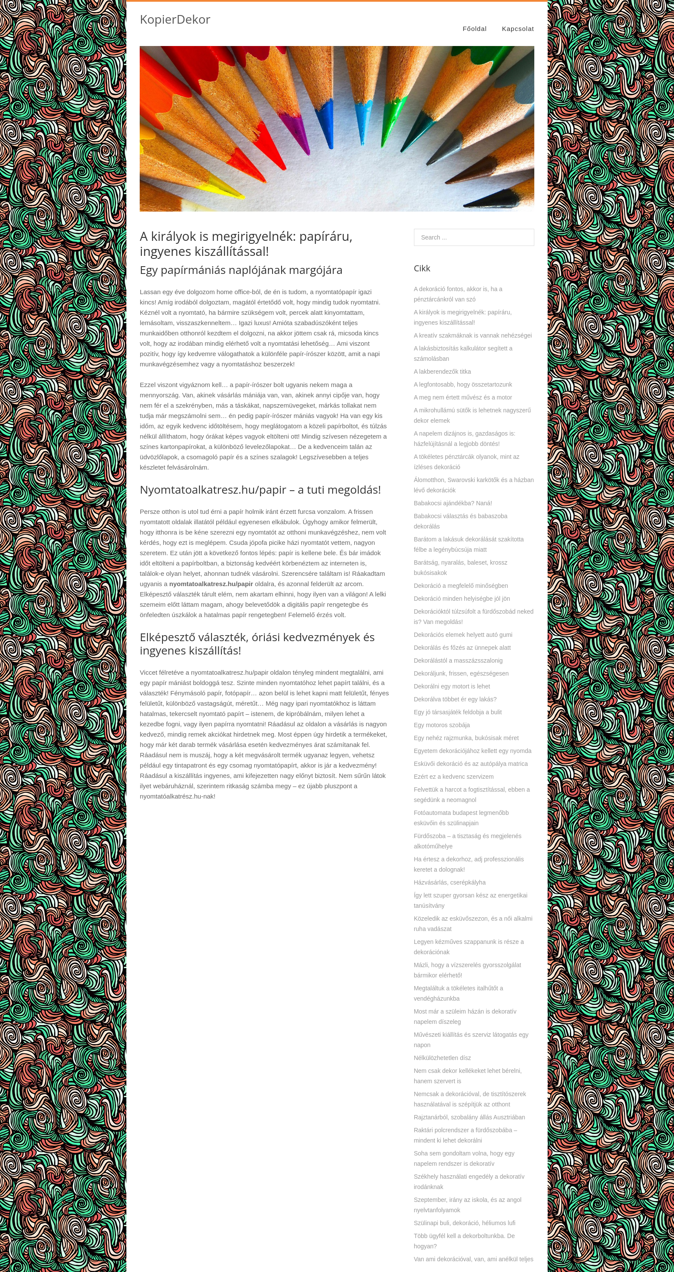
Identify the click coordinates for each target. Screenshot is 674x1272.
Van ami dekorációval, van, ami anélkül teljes (473, 1249)
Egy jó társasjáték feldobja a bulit (458, 702)
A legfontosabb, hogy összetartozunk (463, 375)
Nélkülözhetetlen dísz (442, 1048)
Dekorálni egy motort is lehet (452, 676)
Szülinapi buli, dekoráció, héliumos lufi (465, 1213)
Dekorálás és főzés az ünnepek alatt (462, 638)
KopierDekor (175, 19)
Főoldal (475, 18)
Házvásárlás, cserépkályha (450, 873)
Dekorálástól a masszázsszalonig (458, 651)
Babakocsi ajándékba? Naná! (453, 493)
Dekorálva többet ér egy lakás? (455, 689)
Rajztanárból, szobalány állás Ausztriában (469, 1107)
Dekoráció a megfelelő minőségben (461, 576)
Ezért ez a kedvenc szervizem (454, 767)
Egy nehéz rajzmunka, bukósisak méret (466, 728)
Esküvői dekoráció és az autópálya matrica (471, 754)
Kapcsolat (518, 18)
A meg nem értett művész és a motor (463, 387)
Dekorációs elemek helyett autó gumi (463, 625)
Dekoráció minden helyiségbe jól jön (462, 589)
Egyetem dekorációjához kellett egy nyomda (473, 741)
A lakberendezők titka (442, 362)
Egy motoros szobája (442, 715)
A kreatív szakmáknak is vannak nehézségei (473, 326)
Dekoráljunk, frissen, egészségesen (461, 664)
